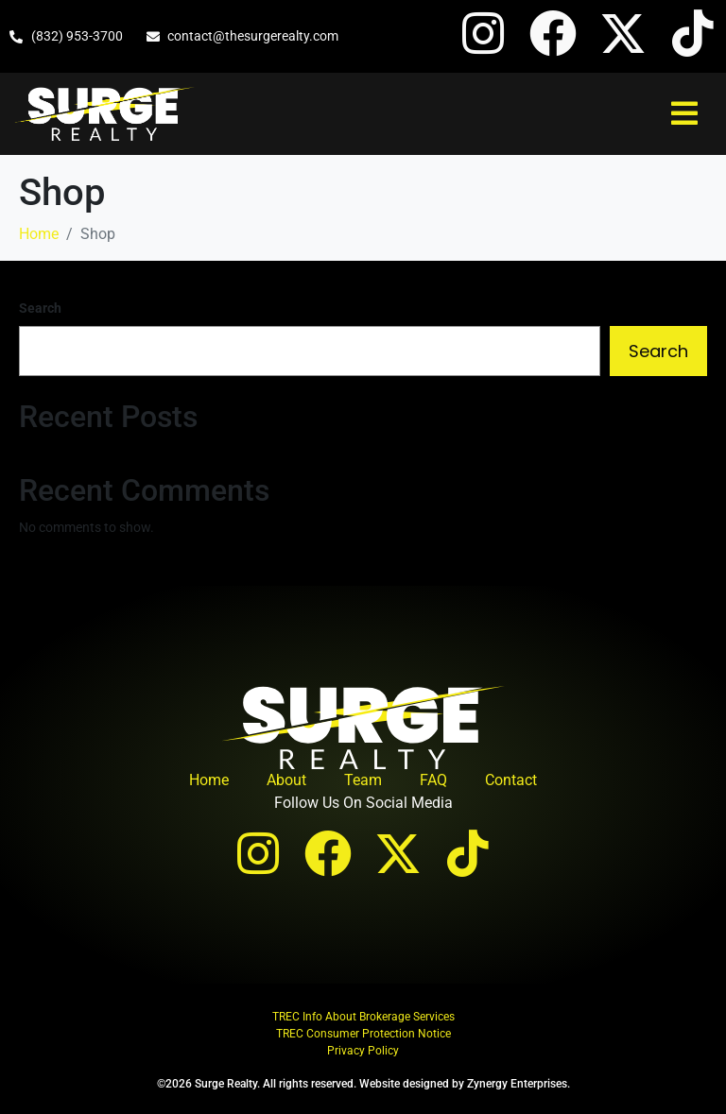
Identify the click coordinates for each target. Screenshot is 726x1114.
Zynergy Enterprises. (518, 1083)
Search (40, 308)
